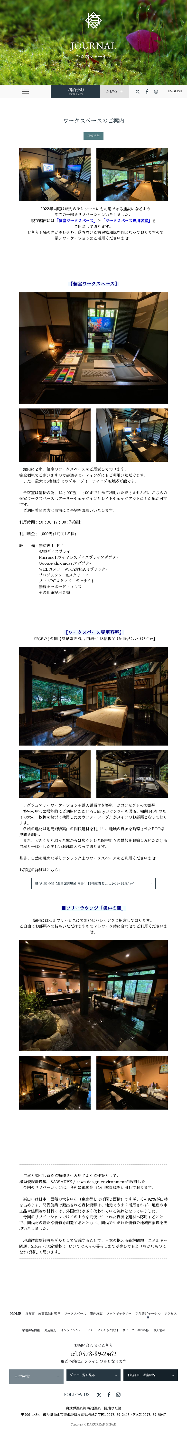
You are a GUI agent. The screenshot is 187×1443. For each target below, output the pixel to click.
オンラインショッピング (77, 1338)
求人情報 (159, 1338)
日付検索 (36, 1385)
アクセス (170, 1322)
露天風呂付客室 (49, 1322)
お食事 (30, 1322)
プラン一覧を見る (93, 1385)
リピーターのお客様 (135, 1338)
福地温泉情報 (31, 1338)
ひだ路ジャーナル (147, 1322)
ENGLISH (175, 91)
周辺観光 (50, 1338)
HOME (15, 1322)
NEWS (114, 91)
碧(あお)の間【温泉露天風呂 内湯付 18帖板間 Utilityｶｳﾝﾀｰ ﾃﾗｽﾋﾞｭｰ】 (93, 888)
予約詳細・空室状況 (150, 1385)
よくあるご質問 (107, 1338)
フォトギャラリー (118, 1322)
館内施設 (96, 1322)
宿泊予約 (44, 91)
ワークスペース (75, 1322)
